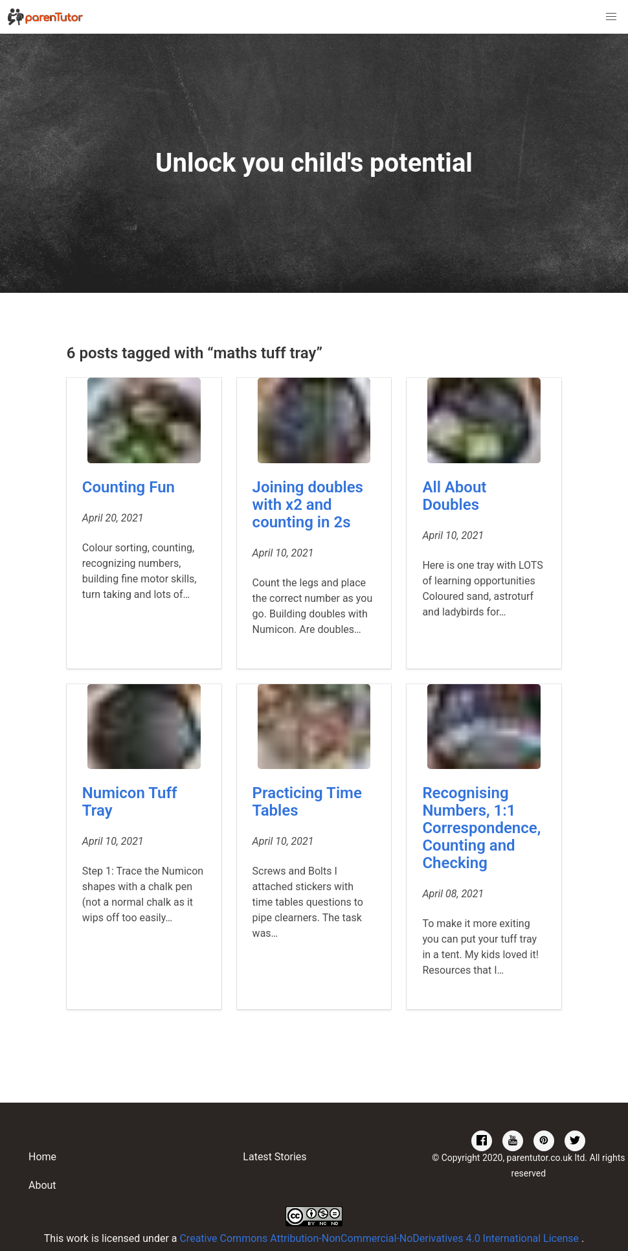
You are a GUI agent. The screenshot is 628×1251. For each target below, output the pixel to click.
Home (42, 1157)
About (42, 1185)
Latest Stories (274, 1157)
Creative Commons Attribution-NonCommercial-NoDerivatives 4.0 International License (380, 1238)
